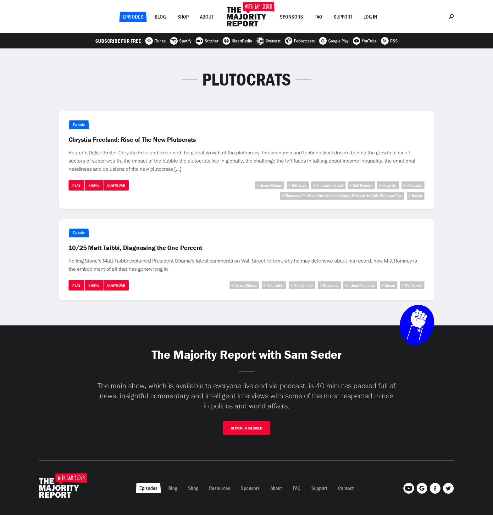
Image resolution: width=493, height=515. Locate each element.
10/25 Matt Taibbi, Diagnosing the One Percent (135, 248)
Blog (160, 16)
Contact (346, 488)
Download (116, 185)
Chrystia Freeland (329, 185)
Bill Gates (299, 185)
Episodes (133, 16)
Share (93, 185)
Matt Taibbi (275, 285)
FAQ (318, 16)
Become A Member (246, 428)
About (206, 16)
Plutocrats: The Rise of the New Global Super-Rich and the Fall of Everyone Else (343, 195)
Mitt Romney (362, 185)
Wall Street (413, 285)
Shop (183, 16)
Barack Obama (271, 185)
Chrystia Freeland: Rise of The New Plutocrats (132, 139)
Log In (370, 16)
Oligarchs (389, 185)
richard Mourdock (361, 285)
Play (76, 185)
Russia (417, 195)
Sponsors (291, 16)
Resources (219, 488)
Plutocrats (414, 185)
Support (343, 16)
